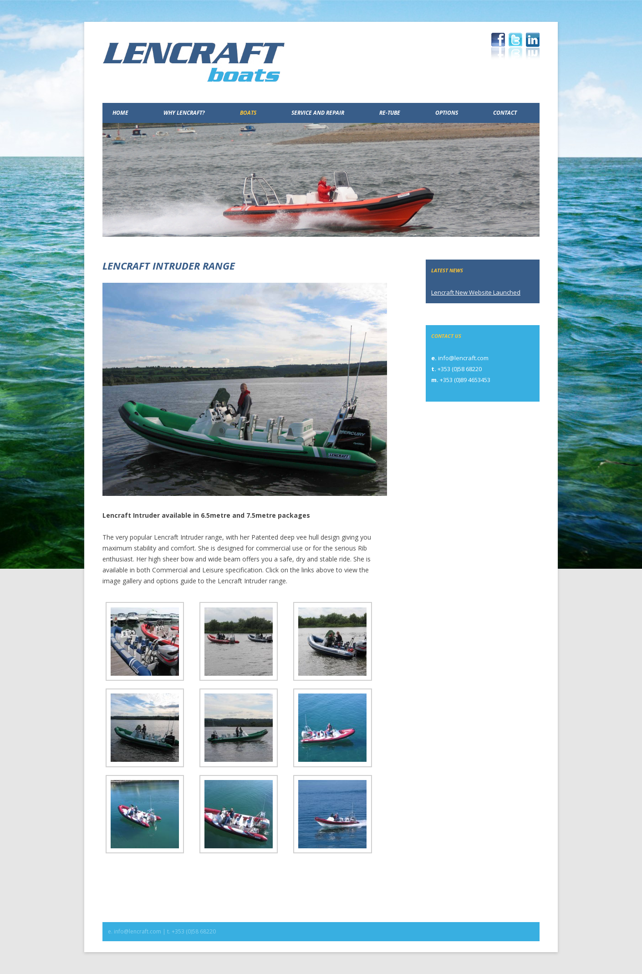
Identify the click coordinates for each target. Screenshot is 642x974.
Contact (505, 113)
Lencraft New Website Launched (475, 292)
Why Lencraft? (184, 113)
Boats (248, 113)
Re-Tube (389, 113)
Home (120, 113)
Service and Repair (317, 113)
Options (446, 113)
